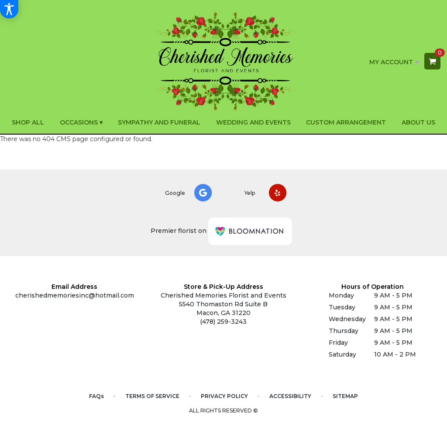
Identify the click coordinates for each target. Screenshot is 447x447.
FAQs (96, 396)
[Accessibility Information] (9, 9)
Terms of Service (152, 396)
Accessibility (290, 396)
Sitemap (345, 396)
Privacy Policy (224, 396)
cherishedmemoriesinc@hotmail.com (74, 295)
